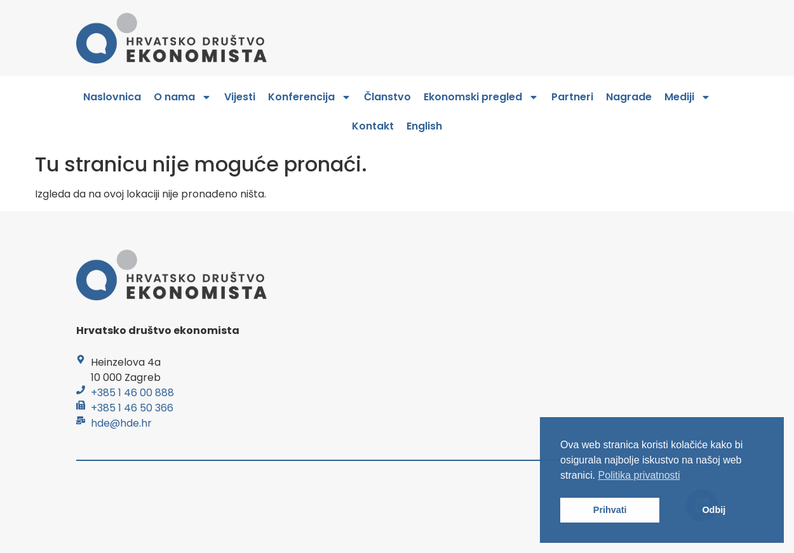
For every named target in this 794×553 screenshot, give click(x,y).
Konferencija (309, 97)
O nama (183, 97)
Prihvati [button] (610, 510)
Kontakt (373, 126)
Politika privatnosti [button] (639, 475)
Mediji (687, 97)
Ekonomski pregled (481, 97)
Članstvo (387, 97)
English (424, 126)
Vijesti (239, 97)
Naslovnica (112, 97)
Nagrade (629, 97)
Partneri (572, 97)
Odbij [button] (713, 510)
